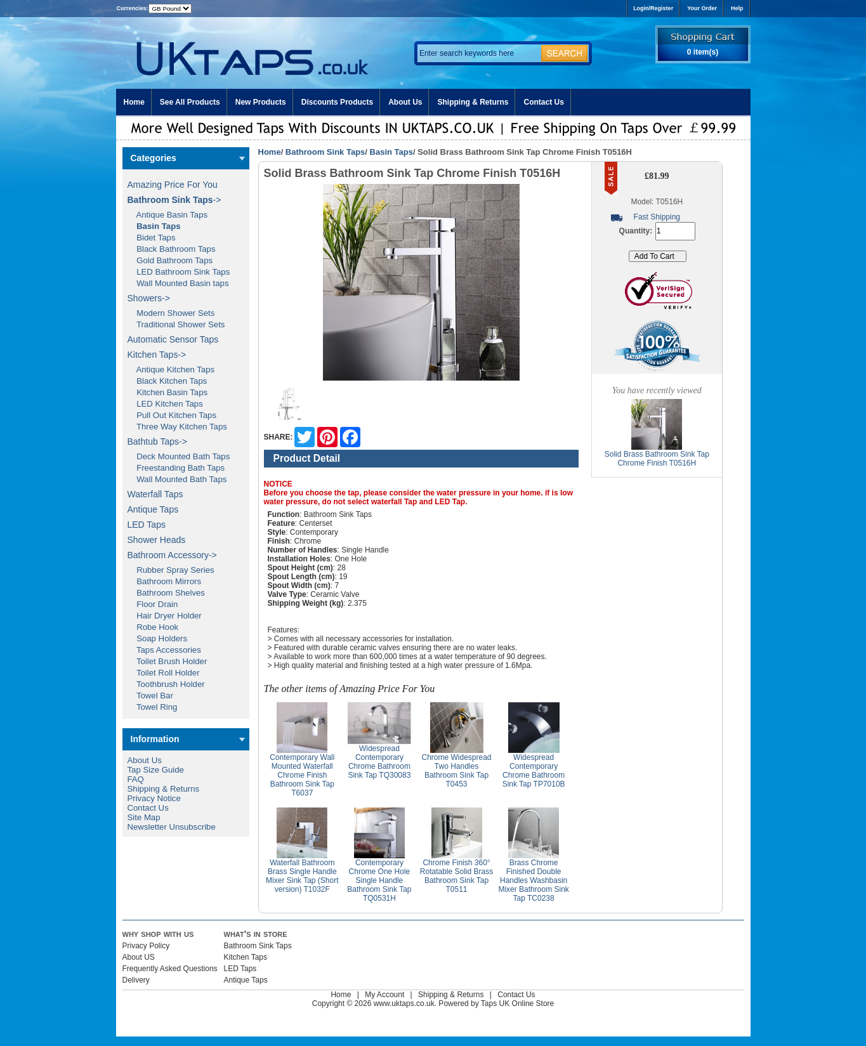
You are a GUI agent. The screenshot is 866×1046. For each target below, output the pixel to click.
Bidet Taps (152, 237)
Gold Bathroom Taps (170, 260)
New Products (260, 102)
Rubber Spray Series (171, 570)
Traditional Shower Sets (176, 324)
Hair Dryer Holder (165, 615)
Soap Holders (158, 638)
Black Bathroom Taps (172, 249)
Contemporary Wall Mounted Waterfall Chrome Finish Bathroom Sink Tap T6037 (302, 775)
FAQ (136, 779)
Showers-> (149, 298)
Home (134, 102)
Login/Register (653, 8)
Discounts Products (337, 102)
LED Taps (147, 525)
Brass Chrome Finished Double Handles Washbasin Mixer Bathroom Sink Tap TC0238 (533, 880)
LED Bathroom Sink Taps (179, 272)
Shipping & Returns (472, 102)
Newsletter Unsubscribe (172, 827)
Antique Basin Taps (168, 214)
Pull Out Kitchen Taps (172, 415)
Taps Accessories (164, 650)
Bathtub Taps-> (157, 441)
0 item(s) (702, 52)
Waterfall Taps (155, 494)
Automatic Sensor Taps (173, 339)
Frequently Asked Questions (170, 968)
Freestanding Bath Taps (176, 468)
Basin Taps (391, 152)
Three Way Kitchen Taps (177, 426)
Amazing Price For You (173, 185)
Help (737, 8)
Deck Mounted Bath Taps (179, 456)
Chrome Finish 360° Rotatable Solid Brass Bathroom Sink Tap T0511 (456, 876)
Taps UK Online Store (517, 1003)
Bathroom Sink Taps (325, 152)
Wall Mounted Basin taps (178, 283)
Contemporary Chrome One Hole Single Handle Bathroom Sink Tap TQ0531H (379, 880)
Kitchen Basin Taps (168, 392)
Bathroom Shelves (166, 593)
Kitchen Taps (246, 957)
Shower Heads (157, 540)
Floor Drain (153, 604)
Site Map (144, 817)
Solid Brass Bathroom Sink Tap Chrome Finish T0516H (657, 458)
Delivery (136, 980)
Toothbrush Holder (166, 684)
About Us (405, 102)
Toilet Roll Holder (164, 672)
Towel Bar (150, 695)
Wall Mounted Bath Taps (177, 479)
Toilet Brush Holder (167, 661)
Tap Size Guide (156, 770)
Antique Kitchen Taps (171, 369)
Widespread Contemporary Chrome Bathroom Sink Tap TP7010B (533, 770)
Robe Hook (153, 627)
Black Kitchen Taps (167, 381)
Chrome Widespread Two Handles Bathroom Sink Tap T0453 (457, 770)
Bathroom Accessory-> (172, 555)
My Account (384, 994)
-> (174, 200)
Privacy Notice (154, 798)
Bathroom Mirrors (165, 581)
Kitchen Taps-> (157, 355)
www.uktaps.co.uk (404, 1003)
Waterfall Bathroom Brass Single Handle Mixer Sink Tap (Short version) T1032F (302, 876)
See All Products (190, 102)
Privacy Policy (146, 945)
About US (138, 957)
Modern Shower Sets (171, 313)
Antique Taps (153, 509)
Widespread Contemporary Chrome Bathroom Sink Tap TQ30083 (379, 762)
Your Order (702, 8)
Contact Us (543, 102)
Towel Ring (153, 707)
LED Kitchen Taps (165, 404)
